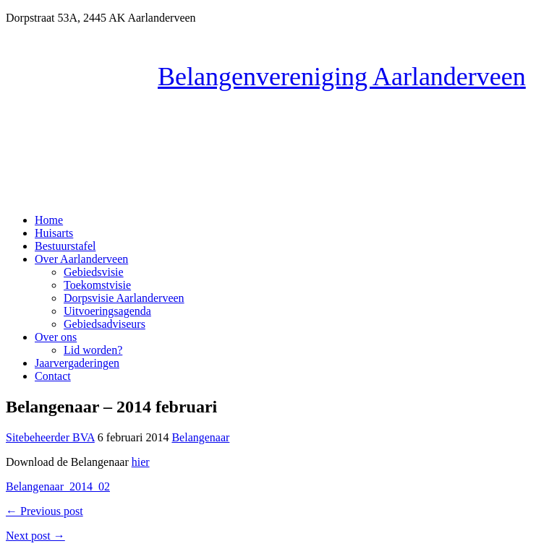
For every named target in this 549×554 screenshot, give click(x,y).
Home (49, 220)
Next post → (35, 535)
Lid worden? (93, 350)
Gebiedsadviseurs (104, 324)
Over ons (56, 337)
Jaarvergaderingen (77, 363)
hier (141, 462)
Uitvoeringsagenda (107, 311)
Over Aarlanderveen (81, 259)
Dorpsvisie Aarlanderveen (124, 298)
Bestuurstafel (65, 246)
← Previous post (44, 511)
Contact (53, 376)
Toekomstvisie (97, 285)
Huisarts (54, 233)
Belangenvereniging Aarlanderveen (342, 76)
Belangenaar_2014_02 (58, 486)
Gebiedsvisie (94, 272)
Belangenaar (200, 437)
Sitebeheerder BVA (50, 437)
